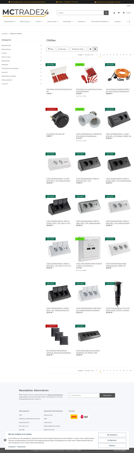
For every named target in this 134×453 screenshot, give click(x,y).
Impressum (12, 446)
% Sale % (5, 84)
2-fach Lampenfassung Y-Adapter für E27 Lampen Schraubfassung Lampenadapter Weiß (89, 135)
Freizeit (4, 53)
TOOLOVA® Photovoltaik (10, 68)
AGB (45, 419)
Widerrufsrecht (49, 430)
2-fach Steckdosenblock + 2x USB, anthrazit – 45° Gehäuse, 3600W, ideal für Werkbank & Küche (119, 135)
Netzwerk (5, 65)
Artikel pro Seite (77, 49)
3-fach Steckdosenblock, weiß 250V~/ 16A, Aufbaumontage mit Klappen (89, 309)
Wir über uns (23, 426)
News (129, 6)
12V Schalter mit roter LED (55, 134)
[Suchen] (80, 13)
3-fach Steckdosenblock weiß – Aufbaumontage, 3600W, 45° (116, 264)
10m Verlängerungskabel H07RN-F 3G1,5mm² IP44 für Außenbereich (118, 90)
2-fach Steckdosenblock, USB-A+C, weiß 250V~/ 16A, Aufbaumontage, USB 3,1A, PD (118, 222)
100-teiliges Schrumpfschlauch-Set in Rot (59, 90)
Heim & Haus (6, 57)
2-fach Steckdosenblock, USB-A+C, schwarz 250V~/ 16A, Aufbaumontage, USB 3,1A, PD (119, 179)
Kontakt (21, 430)
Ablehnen (112, 445)
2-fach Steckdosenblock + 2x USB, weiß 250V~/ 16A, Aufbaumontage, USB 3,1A (58, 179)
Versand (4, 72)
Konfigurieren (112, 440)
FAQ (20, 415)
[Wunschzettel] (118, 12)
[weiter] (130, 54)
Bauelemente (6, 45)
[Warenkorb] (126, 12)
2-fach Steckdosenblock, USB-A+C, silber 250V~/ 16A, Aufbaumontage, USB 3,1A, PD (88, 222)
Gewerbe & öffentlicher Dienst (29, 419)
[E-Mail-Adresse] (84, 395)
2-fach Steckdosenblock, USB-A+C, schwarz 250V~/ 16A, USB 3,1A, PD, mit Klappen (58, 222)
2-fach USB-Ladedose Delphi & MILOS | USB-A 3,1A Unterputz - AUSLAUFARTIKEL (89, 264)
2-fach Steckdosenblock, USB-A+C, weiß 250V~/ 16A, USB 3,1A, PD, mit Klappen (58, 264)
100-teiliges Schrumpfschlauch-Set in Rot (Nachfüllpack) (89, 90)
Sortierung (62, 49)
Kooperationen (24, 422)
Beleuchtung (6, 49)
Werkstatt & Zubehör (9, 76)
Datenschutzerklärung (55, 395)
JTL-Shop (123, 450)
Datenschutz (21, 446)
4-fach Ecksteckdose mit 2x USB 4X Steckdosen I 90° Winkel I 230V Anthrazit (88, 351)
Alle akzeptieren (112, 435)
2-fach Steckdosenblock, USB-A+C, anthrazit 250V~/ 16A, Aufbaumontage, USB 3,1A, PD (88, 179)
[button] (114, 12)
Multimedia (6, 61)
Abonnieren (107, 395)
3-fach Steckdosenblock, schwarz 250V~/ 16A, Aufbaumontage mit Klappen (57, 309)
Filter (50, 49)
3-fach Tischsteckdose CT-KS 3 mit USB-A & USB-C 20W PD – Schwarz (117, 309)
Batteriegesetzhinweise (52, 426)
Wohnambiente (7, 80)
